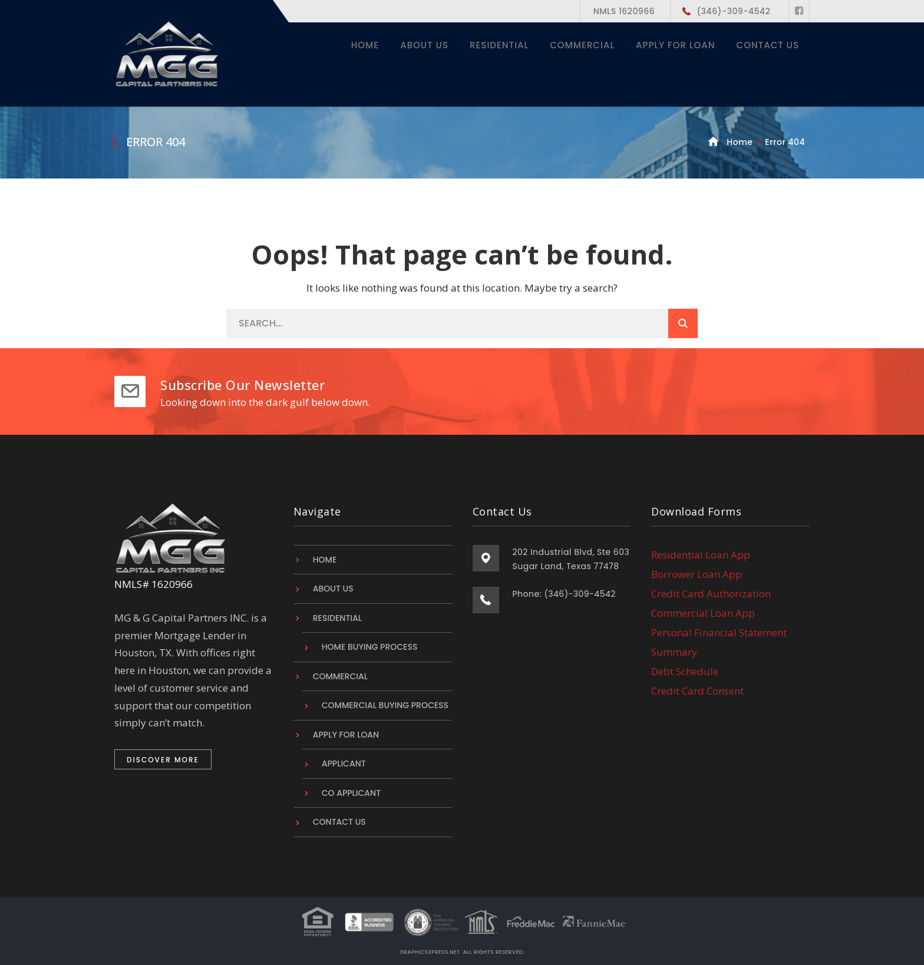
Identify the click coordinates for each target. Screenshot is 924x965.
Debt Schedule (684, 671)
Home (740, 142)
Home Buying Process (370, 647)
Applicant (344, 763)
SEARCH (683, 323)
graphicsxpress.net (430, 952)
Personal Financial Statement (719, 632)
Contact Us (339, 822)
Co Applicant (351, 793)
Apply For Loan (346, 735)
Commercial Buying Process (385, 705)
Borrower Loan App (696, 574)
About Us (333, 588)
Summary (674, 652)
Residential (337, 618)
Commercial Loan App (703, 613)
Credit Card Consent (697, 691)
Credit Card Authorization (711, 593)
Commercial (340, 676)
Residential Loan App (700, 554)
